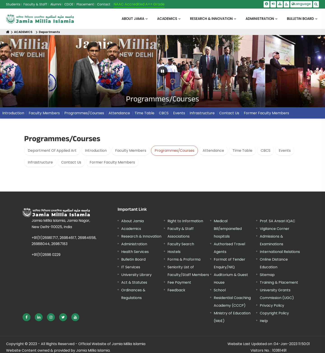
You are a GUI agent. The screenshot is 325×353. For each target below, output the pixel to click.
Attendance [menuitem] (119, 114)
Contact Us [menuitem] (229, 114)
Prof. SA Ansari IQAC (277, 221)
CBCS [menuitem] (164, 114)
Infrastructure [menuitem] (202, 114)
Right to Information (185, 221)
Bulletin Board (133, 259)
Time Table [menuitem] (144, 114)
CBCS (265, 150)
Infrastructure (40, 162)
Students (13, 4)
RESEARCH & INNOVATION (211, 18)
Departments (49, 32)
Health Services (135, 251)
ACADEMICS (167, 18)
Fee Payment (179, 282)
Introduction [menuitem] (13, 114)
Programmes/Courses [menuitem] (84, 114)
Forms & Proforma (183, 259)
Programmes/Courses (174, 150)
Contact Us (71, 162)
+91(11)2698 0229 (46, 254)
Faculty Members (130, 150)
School (220, 290)
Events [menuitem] (179, 114)
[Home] (7, 32)
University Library (136, 274)
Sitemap (267, 274)
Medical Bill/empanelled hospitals (228, 228)
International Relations (280, 251)
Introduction (96, 150)
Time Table (242, 150)
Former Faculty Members (112, 162)
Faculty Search (180, 244)
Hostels (174, 251)
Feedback (176, 290)
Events (285, 150)
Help (264, 320)
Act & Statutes (134, 282)
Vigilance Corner (274, 228)
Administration (134, 244)
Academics (131, 228)
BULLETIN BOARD (300, 18)
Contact (103, 4)
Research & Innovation (141, 236)
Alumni (55, 4)
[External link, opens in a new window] (26, 317)
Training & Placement (279, 282)
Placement (85, 4)
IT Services (130, 267)
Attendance (213, 150)
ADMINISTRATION (260, 18)
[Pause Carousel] (163, 71)
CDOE (68, 4)
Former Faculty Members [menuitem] (266, 114)
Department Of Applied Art (52, 150)
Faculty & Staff (35, 4)
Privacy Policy (272, 305)
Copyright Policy (274, 313)
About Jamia (133, 18)
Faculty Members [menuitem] (44, 114)
